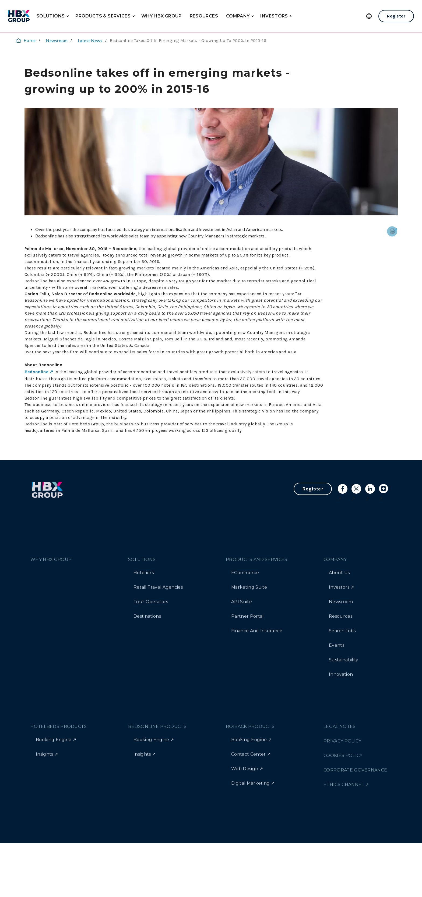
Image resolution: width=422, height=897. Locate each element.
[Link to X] (356, 489)
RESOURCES (204, 16)
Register (396, 16)
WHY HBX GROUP (161, 16)
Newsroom (57, 40)
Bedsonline (36, 371)
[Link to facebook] (342, 489)
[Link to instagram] (384, 489)
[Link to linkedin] (370, 489)
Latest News (90, 40)
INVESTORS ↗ (276, 16)
